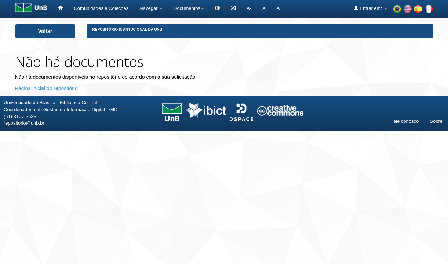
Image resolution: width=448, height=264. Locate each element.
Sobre (436, 121)
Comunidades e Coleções (101, 8)
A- (249, 8)
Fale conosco (404, 121)
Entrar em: (370, 8)
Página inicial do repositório (46, 88)
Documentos (189, 8)
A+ (280, 8)
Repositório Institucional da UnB (127, 29)
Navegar (151, 8)
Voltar (45, 31)
